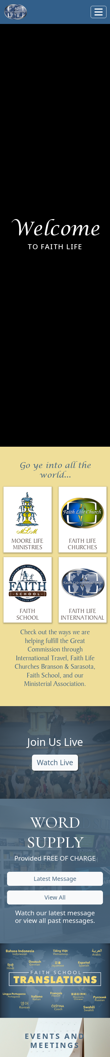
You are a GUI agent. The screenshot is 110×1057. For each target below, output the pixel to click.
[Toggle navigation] (98, 12)
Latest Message (55, 879)
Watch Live (55, 762)
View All (54, 897)
